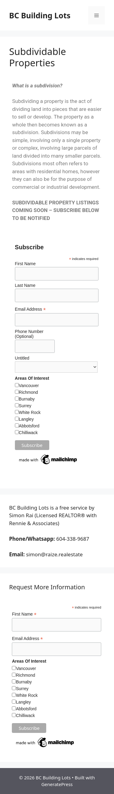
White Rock (30, 412)
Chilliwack (28, 432)
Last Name (25, 285)
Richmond (28, 392)
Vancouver (29, 385)
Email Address (30, 309)
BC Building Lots (40, 15)
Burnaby (27, 399)
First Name (25, 263)
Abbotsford (29, 425)
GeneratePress (57, 784)
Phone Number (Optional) (29, 334)
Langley (26, 419)
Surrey (25, 405)
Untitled (22, 358)
